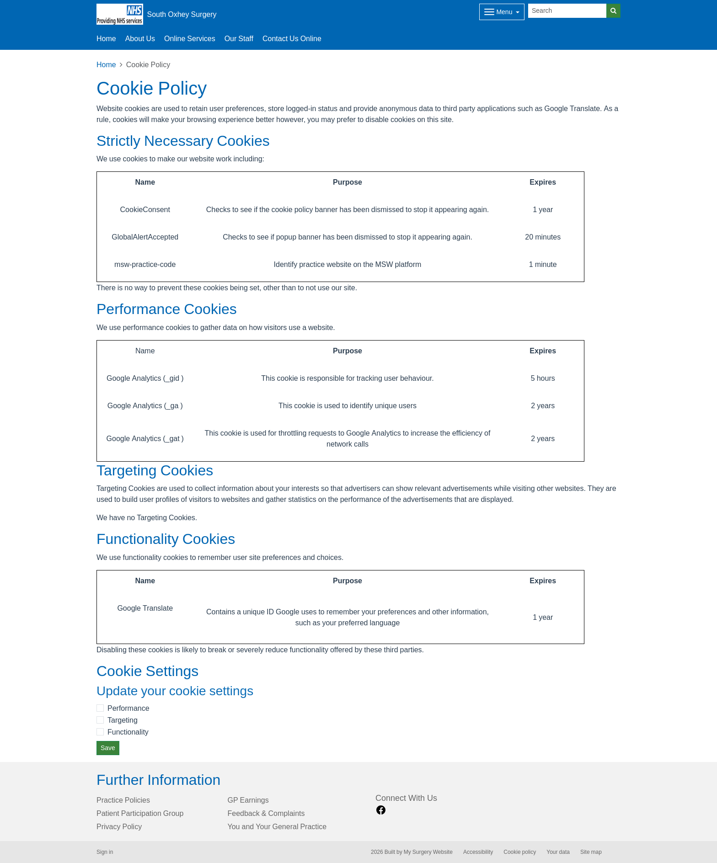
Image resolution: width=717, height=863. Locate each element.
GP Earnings (248, 800)
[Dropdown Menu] (501, 12)
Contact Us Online (291, 38)
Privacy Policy (119, 826)
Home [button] (106, 38)
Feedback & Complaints (266, 813)
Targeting (122, 720)
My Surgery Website (428, 852)
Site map (591, 852)
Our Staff (239, 38)
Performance (128, 708)
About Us (140, 38)
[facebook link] (380, 810)
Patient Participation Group (139, 813)
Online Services (189, 38)
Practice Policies (123, 800)
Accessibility (478, 852)
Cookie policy (519, 852)
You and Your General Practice (277, 826)
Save (108, 748)
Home (106, 64)
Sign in (104, 852)
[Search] (567, 11)
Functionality (128, 731)
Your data (558, 852)
